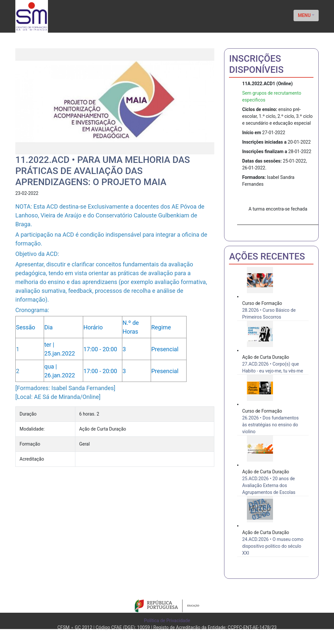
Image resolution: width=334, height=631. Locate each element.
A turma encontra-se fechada (278, 209)
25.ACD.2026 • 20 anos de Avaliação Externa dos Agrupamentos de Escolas (268, 485)
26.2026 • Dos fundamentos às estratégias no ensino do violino (270, 424)
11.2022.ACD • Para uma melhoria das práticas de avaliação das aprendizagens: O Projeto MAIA (102, 170)
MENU (304, 15)
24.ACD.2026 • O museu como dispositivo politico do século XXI (272, 546)
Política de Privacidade (167, 620)
